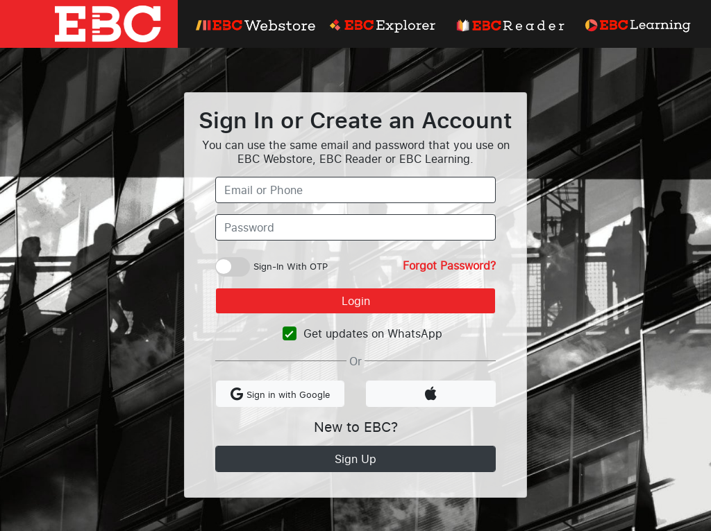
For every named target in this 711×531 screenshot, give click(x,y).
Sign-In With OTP (290, 266)
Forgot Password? (449, 265)
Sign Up (355, 459)
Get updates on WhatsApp (372, 333)
